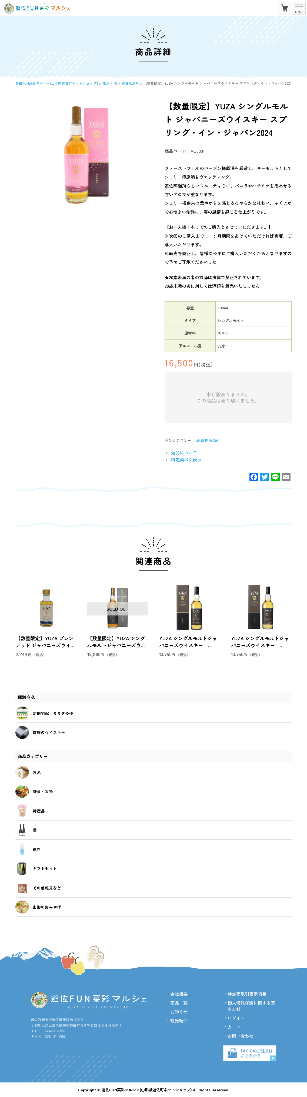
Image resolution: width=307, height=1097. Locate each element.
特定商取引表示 (186, 459)
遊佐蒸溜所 (210, 440)
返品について (184, 452)
